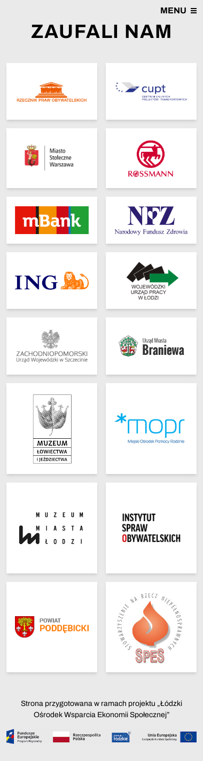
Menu (178, 10)
